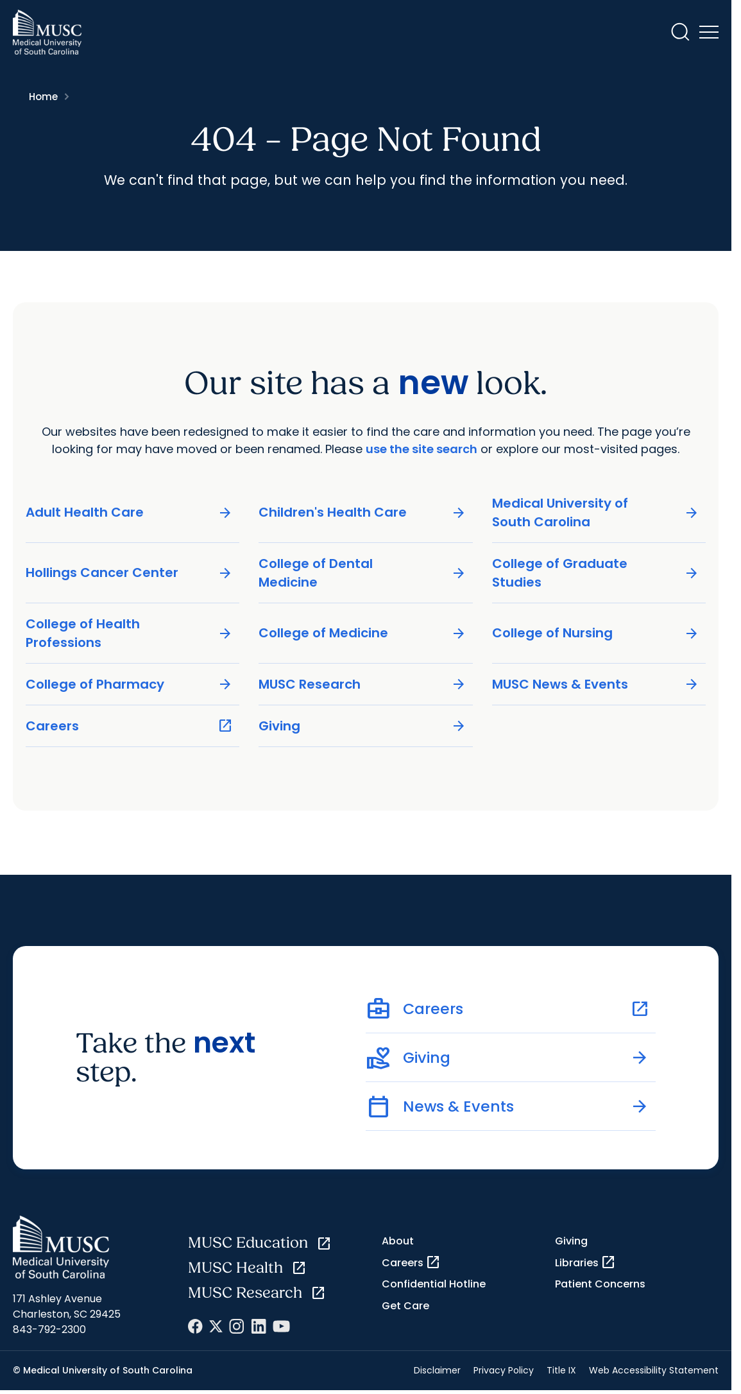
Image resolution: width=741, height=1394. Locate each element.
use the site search (421, 449)
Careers (129, 725)
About (398, 1241)
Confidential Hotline (434, 1284)
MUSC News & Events (595, 684)
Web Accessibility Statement (654, 1370)
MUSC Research (362, 684)
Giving (362, 725)
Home (43, 96)
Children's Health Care (362, 512)
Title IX (561, 1370)
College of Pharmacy (129, 684)
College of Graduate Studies (595, 572)
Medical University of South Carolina (595, 512)
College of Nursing (595, 633)
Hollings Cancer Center (129, 573)
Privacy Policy (503, 1370)
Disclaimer (437, 1370)
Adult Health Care (129, 512)
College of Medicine (362, 633)
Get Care (405, 1305)
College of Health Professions (129, 632)
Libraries (585, 1262)
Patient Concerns (600, 1284)
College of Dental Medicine (362, 572)
